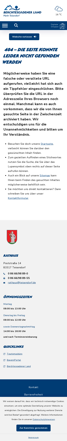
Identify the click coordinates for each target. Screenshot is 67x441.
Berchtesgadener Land (17, 366)
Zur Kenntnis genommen (33, 428)
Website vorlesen (24, 36)
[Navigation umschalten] (5, 25)
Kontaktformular (18, 198)
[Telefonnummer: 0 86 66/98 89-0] (33, 273)
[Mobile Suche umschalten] (16, 25)
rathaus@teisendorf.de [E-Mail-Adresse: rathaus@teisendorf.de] (22, 282)
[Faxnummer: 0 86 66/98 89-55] (33, 278)
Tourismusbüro (12, 353)
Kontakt (33, 387)
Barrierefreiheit (33, 394)
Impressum (33, 437)
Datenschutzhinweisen (44, 419)
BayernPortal (12, 360)
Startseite (47, 144)
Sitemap (45, 175)
